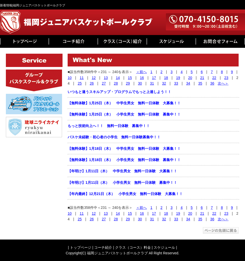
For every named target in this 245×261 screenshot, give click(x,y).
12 (94, 78)
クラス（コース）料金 (133, 247)
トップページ (80, 247)
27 (104, 83)
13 (106, 78)
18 (166, 78)
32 (164, 83)
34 (188, 83)
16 (142, 78)
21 (202, 78)
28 (116, 83)
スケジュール (164, 247)
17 (154, 78)
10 (70, 78)
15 (130, 78)
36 (212, 83)
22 (214, 78)
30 (140, 83)
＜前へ (141, 72)
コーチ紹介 (103, 247)
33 (176, 83)
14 (118, 78)
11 (82, 78)
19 (178, 78)
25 (80, 83)
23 (226, 78)
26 (92, 83)
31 (152, 83)
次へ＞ (223, 83)
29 (128, 83)
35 (200, 83)
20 (190, 78)
